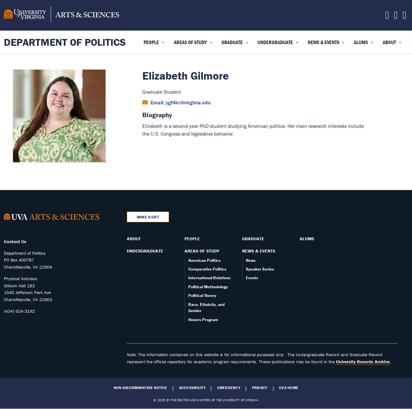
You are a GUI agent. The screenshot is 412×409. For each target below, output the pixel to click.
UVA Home (288, 387)
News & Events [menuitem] (326, 44)
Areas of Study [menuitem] (193, 44)
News (251, 260)
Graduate (253, 239)
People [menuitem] (154, 44)
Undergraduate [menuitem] (278, 44)
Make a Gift (148, 216)
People (192, 239)
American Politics (204, 260)
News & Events (258, 251)
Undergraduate (145, 251)
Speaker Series (260, 269)
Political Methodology (208, 287)
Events (252, 278)
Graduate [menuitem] (235, 44)
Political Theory (202, 295)
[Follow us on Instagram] (396, 17)
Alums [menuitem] (363, 44)
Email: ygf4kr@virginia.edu (180, 102)
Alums (307, 239)
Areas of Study (201, 251)
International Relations (209, 278)
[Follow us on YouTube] (405, 17)
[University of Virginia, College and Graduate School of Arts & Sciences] (61, 15)
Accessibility (192, 387)
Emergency (228, 387)
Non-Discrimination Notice (140, 387)
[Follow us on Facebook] (387, 17)
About (134, 239)
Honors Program (203, 319)
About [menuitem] (392, 44)
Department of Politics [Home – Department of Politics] (65, 42)
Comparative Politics (207, 269)
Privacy (259, 387)
